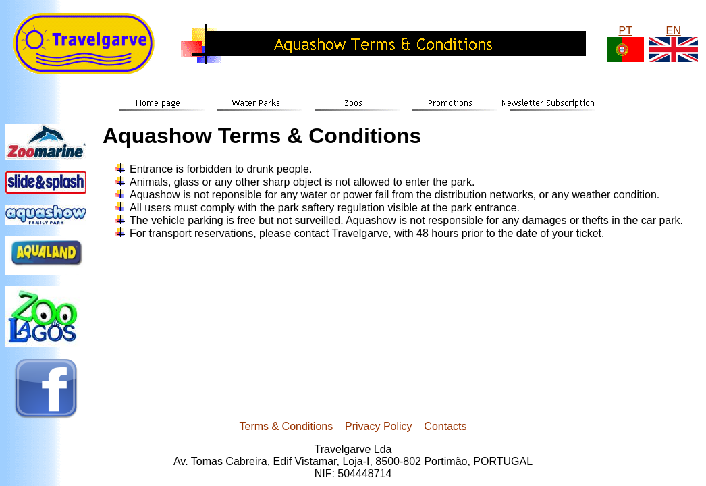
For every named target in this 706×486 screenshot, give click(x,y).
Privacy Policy (378, 426)
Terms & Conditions (286, 426)
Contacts (445, 426)
